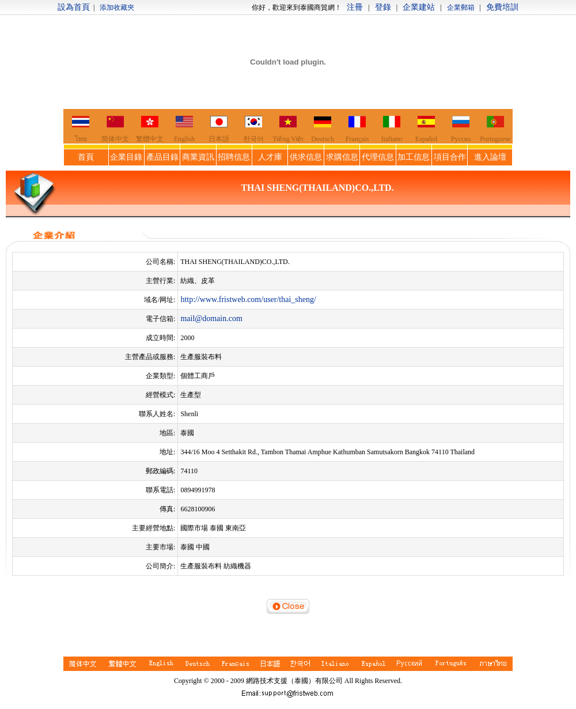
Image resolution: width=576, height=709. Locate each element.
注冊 (355, 7)
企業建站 (419, 7)
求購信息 (342, 157)
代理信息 (378, 157)
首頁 (86, 157)
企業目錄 (126, 157)
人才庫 (270, 157)
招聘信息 (234, 157)
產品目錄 (162, 157)
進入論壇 (490, 157)
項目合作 (450, 157)
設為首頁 (74, 7)
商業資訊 (198, 157)
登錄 (383, 7)
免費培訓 (502, 7)
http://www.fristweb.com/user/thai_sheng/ (248, 299)
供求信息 (306, 157)
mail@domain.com (211, 318)
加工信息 (413, 157)
